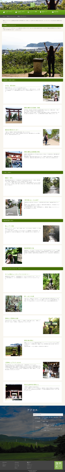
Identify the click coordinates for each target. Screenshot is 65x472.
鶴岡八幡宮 (26, 156)
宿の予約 (58, 12)
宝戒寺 (30, 182)
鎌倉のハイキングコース (11, 16)
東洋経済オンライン (29, 464)
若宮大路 (9, 90)
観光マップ (46, 12)
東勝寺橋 (29, 230)
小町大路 (51, 202)
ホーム (4, 16)
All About (28, 463)
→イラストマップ (18, 29)
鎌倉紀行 (31, 470)
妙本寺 (57, 388)
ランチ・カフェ (9, 12)
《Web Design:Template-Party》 (32, 471)
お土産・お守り (22, 12)
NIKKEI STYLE (29, 468)
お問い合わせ (4, 464)
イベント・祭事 (34, 12)
